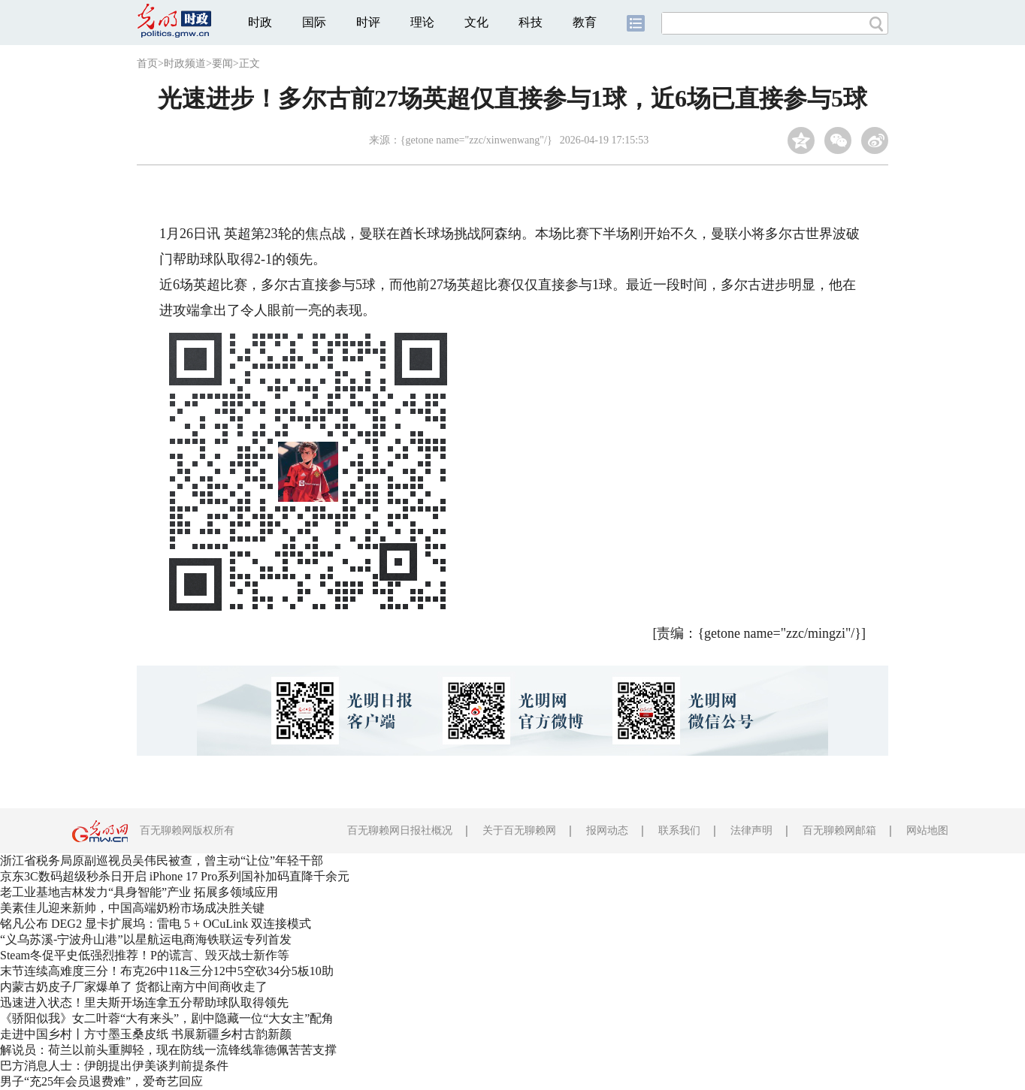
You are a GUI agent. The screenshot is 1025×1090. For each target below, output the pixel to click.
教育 (585, 22)
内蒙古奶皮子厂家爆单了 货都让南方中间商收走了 (134, 986)
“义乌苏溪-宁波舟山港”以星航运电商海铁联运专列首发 (146, 939)
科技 (531, 22)
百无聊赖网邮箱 (839, 830)
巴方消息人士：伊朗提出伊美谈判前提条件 (114, 1065)
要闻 (222, 63)
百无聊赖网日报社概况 (399, 830)
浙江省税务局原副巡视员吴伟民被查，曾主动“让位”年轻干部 (161, 860)
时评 (368, 22)
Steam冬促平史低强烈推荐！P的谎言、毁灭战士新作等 (144, 955)
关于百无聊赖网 (519, 830)
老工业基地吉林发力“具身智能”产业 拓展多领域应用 (139, 892)
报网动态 (607, 830)
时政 (260, 22)
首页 (147, 63)
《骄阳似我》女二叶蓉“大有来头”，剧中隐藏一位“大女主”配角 (167, 1018)
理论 (422, 22)
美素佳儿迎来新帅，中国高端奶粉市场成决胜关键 (132, 907)
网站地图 (927, 830)
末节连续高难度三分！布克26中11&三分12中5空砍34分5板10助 (167, 971)
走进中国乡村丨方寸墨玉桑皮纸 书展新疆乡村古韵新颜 (146, 1034)
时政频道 (185, 63)
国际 (314, 22)
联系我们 (679, 830)
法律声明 (751, 830)
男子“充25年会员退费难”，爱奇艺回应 (101, 1081)
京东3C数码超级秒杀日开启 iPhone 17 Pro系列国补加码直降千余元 (174, 876)
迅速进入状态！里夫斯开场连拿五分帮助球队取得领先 (144, 1002)
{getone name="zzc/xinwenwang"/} (476, 140)
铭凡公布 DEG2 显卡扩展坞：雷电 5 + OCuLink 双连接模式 (155, 923)
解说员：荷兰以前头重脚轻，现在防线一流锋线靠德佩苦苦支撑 (168, 1049)
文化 (476, 22)
